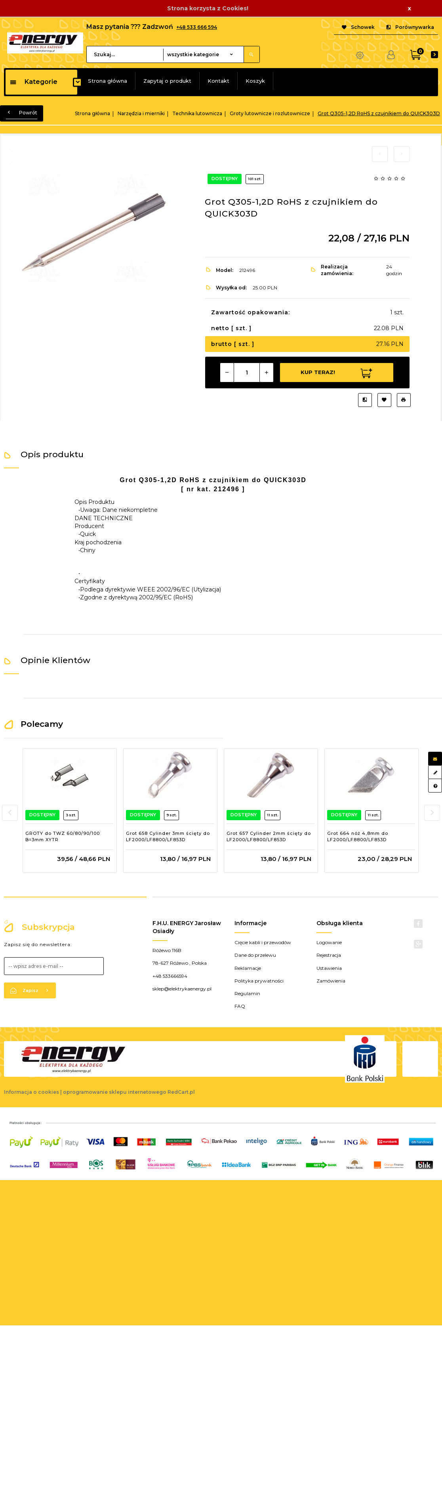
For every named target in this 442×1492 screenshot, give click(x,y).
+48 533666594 (169, 976)
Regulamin (247, 993)
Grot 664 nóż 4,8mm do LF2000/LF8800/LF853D (357, 836)
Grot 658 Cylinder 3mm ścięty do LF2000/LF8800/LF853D (168, 836)
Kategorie (33, 82)
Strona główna (107, 81)
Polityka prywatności (259, 981)
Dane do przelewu (255, 955)
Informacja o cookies (31, 1092)
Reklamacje (247, 968)
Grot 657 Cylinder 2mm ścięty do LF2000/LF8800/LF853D (269, 836)
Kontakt (218, 81)
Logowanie (329, 942)
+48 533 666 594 (196, 27)
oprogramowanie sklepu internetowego (114, 1092)
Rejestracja (328, 955)
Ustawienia (329, 968)
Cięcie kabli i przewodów (262, 942)
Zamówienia (330, 981)
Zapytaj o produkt (167, 81)
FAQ (239, 1006)
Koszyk (255, 81)
